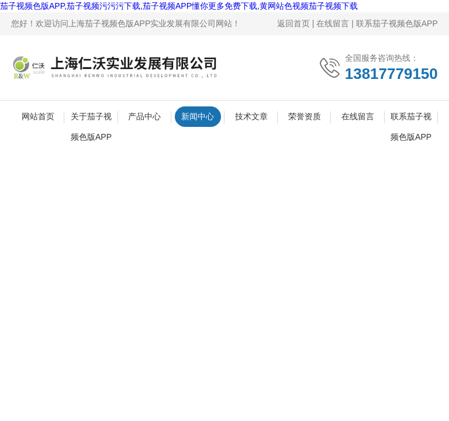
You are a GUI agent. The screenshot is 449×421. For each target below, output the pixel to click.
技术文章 (251, 116)
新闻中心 (197, 116)
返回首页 (293, 23)
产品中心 (144, 116)
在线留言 (332, 23)
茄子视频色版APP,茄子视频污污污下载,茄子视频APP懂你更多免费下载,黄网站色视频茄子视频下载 (179, 6)
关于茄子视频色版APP (91, 119)
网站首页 (38, 116)
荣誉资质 (304, 116)
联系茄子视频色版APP (397, 23)
